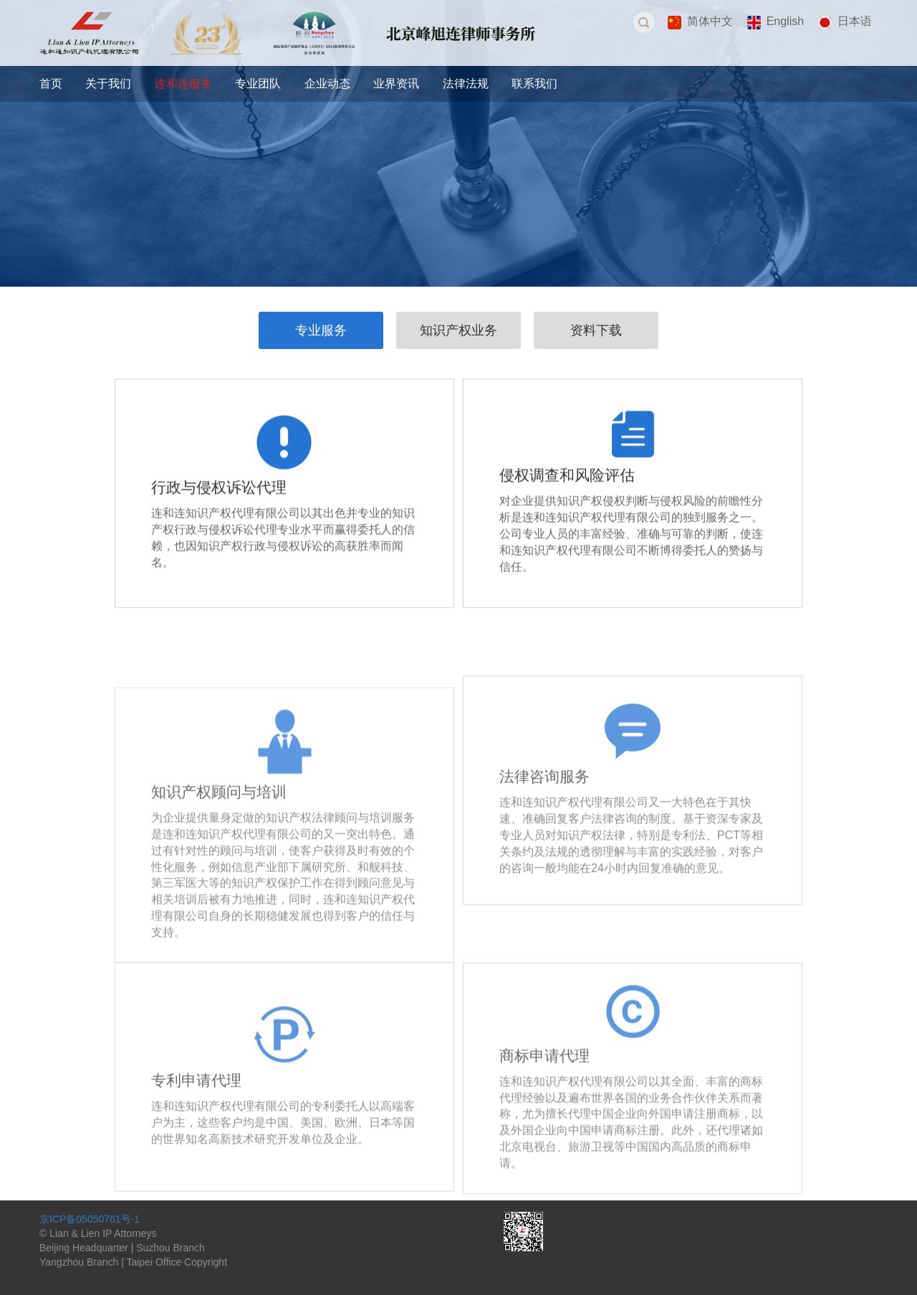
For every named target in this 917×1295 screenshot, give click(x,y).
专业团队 (258, 83)
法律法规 (466, 83)
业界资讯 (396, 83)
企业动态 (327, 83)
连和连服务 (183, 83)
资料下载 (596, 330)
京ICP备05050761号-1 (89, 1219)
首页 (50, 83)
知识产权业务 (458, 330)
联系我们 (534, 83)
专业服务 (321, 330)
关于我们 (108, 83)
